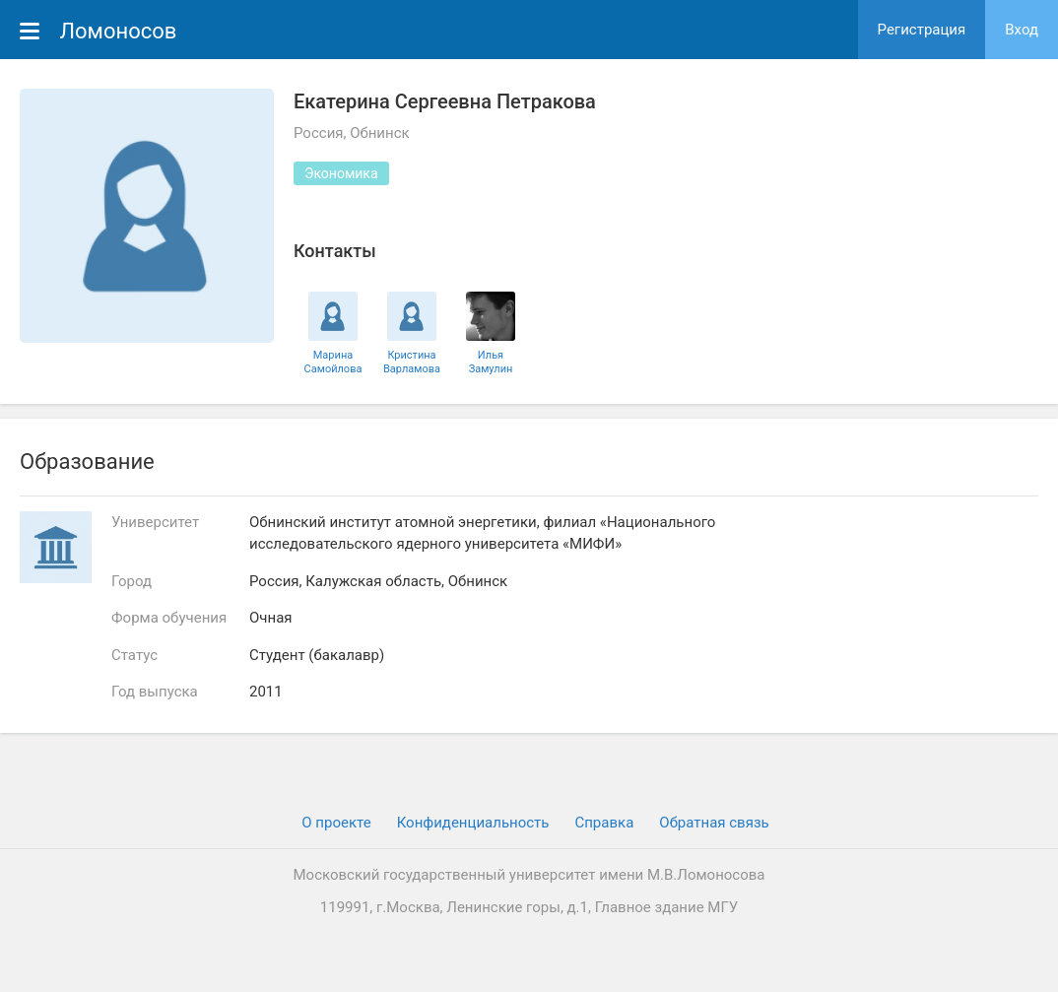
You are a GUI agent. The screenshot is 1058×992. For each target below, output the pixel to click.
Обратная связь (713, 822)
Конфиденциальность (473, 822)
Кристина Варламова (411, 361)
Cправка (603, 822)
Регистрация (922, 29)
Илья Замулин (491, 361)
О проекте (335, 822)
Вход (1021, 29)
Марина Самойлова (333, 361)
